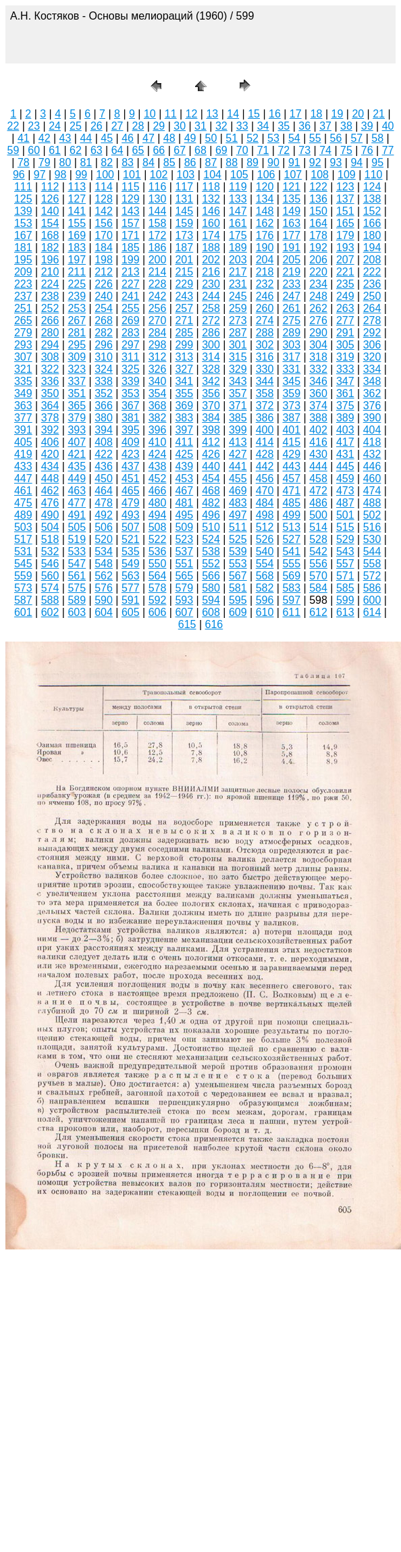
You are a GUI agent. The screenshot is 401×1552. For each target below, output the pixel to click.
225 (77, 284)
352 (104, 393)
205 (291, 259)
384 (211, 417)
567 (238, 575)
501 (345, 515)
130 (158, 199)
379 (77, 417)
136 (318, 199)
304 (318, 345)
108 (320, 174)
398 (211, 430)
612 (318, 612)
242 (158, 296)
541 (291, 551)
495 (184, 515)
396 (158, 430)
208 (372, 259)
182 (50, 247)
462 (50, 490)
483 (238, 503)
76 (367, 150)
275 (291, 320)
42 (44, 138)
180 (372, 235)
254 (104, 308)
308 (50, 357)
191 (291, 247)
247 (291, 296)
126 (50, 199)
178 (318, 235)
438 (158, 466)
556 (318, 563)
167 (23, 235)
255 (131, 308)
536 (158, 551)
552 (211, 563)
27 (117, 126)
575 (77, 588)
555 (291, 563)
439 (184, 466)
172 (158, 235)
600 (372, 600)
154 (50, 223)
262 (318, 308)
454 (211, 478)
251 (23, 308)
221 (345, 272)
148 (265, 211)
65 (138, 150)
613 (345, 612)
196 (50, 259)
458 (318, 478)
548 (104, 563)
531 (23, 551)
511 (238, 527)
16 (275, 114)
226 (104, 284)
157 (131, 223)
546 (50, 563)
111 (23, 186)
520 (104, 539)
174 (211, 235)
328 (211, 369)
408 (104, 442)
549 (131, 563)
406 (50, 442)
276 (318, 320)
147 (238, 211)
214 (158, 272)
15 (254, 114)
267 (77, 320)
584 (318, 588)
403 (345, 430)
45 (107, 138)
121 (291, 186)
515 (345, 527)
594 (211, 600)
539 (238, 551)
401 (291, 430)
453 (184, 478)
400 (265, 430)
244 (211, 296)
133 (238, 199)
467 (184, 490)
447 (23, 478)
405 (23, 442)
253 (77, 308)
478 (104, 503)
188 (211, 247)
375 (345, 405)
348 (372, 381)
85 (169, 162)
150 (318, 211)
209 (23, 272)
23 (34, 126)
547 (77, 563)
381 (131, 417)
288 (265, 332)
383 (184, 417)
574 (50, 588)
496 (211, 515)
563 (131, 575)
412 (211, 442)
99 (81, 174)
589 (77, 600)
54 (294, 138)
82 (107, 162)
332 (318, 369)
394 (104, 430)
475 (23, 503)
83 (128, 162)
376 (372, 405)
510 (211, 527)
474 (372, 490)
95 (377, 162)
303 (291, 345)
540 (265, 551)
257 (184, 308)
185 (131, 247)
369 (184, 405)
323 (77, 369)
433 (23, 466)
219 (291, 272)
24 (55, 126)
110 (374, 174)
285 (184, 332)
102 (159, 174)
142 (104, 211)
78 (24, 162)
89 (252, 162)
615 (187, 624)
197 (77, 259)
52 (252, 138)
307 (23, 357)
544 (372, 551)
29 (159, 126)
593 (184, 600)
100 (105, 174)
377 (23, 417)
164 (318, 223)
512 (265, 527)
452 (158, 478)
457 (291, 478)
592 (158, 600)
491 (77, 515)
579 (184, 588)
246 (265, 296)
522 (158, 539)
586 (372, 588)
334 (372, 369)
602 (50, 612)
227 (131, 284)
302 (265, 345)
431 (345, 454)
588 (50, 600)
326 (158, 369)
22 (13, 126)
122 (318, 186)
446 (372, 466)
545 (23, 563)
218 (265, 272)
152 (372, 211)
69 (221, 150)
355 (184, 393)
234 (318, 284)
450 (104, 478)
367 (131, 405)
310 (104, 357)
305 (345, 345)
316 (265, 357)
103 (186, 174)
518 (50, 539)
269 (131, 320)
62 (76, 150)
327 (184, 369)
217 (238, 272)
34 (263, 126)
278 (372, 320)
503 (23, 527)
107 (293, 174)
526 (265, 539)
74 (325, 150)
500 (318, 515)
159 (184, 223)
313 (184, 357)
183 (77, 247)
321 (23, 369)
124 (372, 186)
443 (291, 466)
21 (379, 114)
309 (77, 357)
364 (50, 405)
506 (104, 527)
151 (345, 211)
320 (372, 357)
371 (238, 405)
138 (372, 199)
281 (77, 332)
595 (238, 600)
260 (265, 308)
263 (345, 308)
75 (346, 150)
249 (345, 296)
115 (131, 186)
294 (50, 345)
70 (242, 150)
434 (50, 466)
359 (291, 393)
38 (346, 126)
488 (372, 503)
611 (291, 612)
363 (23, 405)
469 (238, 490)
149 (291, 211)
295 (77, 345)
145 (184, 211)
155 (77, 223)
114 (104, 186)
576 (104, 588)
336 (50, 381)
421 (77, 454)
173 (184, 235)
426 (211, 454)
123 (345, 186)
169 (77, 235)
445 (345, 466)
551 (184, 563)
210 (50, 272)
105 (239, 174)
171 (131, 235)
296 (104, 345)
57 (356, 138)
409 (131, 442)
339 (131, 381)
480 (158, 503)
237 (23, 296)
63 (96, 150)
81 (86, 162)
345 (291, 381)
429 (291, 454)
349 (23, 393)
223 (23, 284)
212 (104, 272)
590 (104, 600)
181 (23, 247)
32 (221, 126)
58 (377, 138)
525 (238, 539)
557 (345, 563)
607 (184, 612)
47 (148, 138)
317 (291, 357)
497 (238, 515)
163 (291, 223)
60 (34, 150)
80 (65, 162)
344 (265, 381)
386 (265, 417)
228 (158, 284)
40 (388, 126)
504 (50, 527)
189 (238, 247)
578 (158, 588)
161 (238, 223)
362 (372, 393)
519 (77, 539)
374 (318, 405)
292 (372, 332)
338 (104, 381)
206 (318, 259)
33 (242, 126)
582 (265, 588)
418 (372, 442)
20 (358, 114)
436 (104, 466)
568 (265, 575)
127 (77, 199)
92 (315, 162)
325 (131, 369)
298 (158, 345)
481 (184, 503)
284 (158, 332)
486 (318, 503)
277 (345, 320)
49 (190, 138)
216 (211, 272)
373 (291, 405)
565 (184, 575)
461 (23, 490)
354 (158, 393)
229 (184, 284)
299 (184, 345)
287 (238, 332)
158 (158, 223)
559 (23, 575)
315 (238, 357)
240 (104, 296)
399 (238, 430)
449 (77, 478)
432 (372, 454)
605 (131, 612)
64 (117, 150)
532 (50, 551)
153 (23, 223)
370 (211, 405)
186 (158, 247)
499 (291, 515)
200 (158, 259)
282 (104, 332)
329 (238, 369)
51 (231, 138)
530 (372, 539)
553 (238, 563)
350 (50, 393)
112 (50, 186)
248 (318, 296)
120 (265, 186)
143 (131, 211)
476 (50, 503)
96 (19, 174)
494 (158, 515)
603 (77, 612)
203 (238, 259)
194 (372, 247)
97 (40, 174)
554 (265, 563)
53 (273, 138)
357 (238, 393)
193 (345, 247)
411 (184, 442)
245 (238, 296)
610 (265, 612)
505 (77, 527)
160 (211, 223)
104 (212, 174)
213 (131, 272)
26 (96, 126)
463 (77, 490)
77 (388, 150)
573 (23, 588)
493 (131, 515)
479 (131, 503)
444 (318, 466)
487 (345, 503)
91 (294, 162)
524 (211, 539)
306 (372, 345)
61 (55, 150)
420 (50, 454)
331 (291, 369)
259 (238, 308)
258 (211, 308)
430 (318, 454)
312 (158, 357)
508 (158, 527)
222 (372, 272)
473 (345, 490)
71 (263, 150)
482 (211, 503)
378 (50, 417)
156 (104, 223)
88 (231, 162)
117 (184, 186)
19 (337, 114)
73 (304, 150)
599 (345, 600)
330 (265, 369)
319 (345, 357)
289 (291, 332)
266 (50, 320)
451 (131, 478)
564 (158, 575)
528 (318, 539)
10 (150, 114)
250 (372, 296)
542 (318, 551)
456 (265, 478)
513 (291, 527)
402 (318, 430)
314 (211, 357)
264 (372, 308)
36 (304, 126)
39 (367, 126)
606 (158, 612)
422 (104, 454)
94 (356, 162)
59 (13, 150)
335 (23, 381)
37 (325, 126)
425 (184, 454)
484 (265, 503)
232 (265, 284)
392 (50, 430)
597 (291, 600)
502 (372, 515)
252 (50, 308)
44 (86, 138)
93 (336, 162)
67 (179, 150)
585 (345, 588)
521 (131, 539)
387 (291, 417)
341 (184, 381)
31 (200, 126)
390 (372, 417)
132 (211, 199)
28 (138, 126)
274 (265, 320)
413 (238, 442)
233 (291, 284)
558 (372, 563)
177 (291, 235)
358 (265, 393)
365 (77, 405)
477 (77, 503)
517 (23, 539)
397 (184, 430)
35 (283, 126)
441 (238, 466)
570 (318, 575)
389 (345, 417)
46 (128, 138)
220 (318, 272)
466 (158, 490)
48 (169, 138)
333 (345, 369)
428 (265, 454)
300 (211, 345)
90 (273, 162)
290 (318, 332)
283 (131, 332)
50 (211, 138)
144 (158, 211)
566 (211, 575)
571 (345, 575)
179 (345, 235)
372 (265, 405)
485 (291, 503)
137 (345, 199)
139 (23, 211)
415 (291, 442)
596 (265, 600)
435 (77, 466)
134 (265, 199)
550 (158, 563)
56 (336, 138)
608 (211, 612)
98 (61, 174)
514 (318, 527)
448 (50, 478)
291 (345, 332)
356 (211, 393)
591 (131, 600)
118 (211, 186)
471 (291, 490)
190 (265, 247)
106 (266, 174)
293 (23, 345)
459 (345, 478)
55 (315, 138)
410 (158, 442)
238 (50, 296)
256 (158, 308)
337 (77, 381)
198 (104, 259)
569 (291, 575)
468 (211, 490)
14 (233, 114)
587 (23, 600)
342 (211, 381)
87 (211, 162)
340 (158, 381)
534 (104, 551)
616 (214, 624)
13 (212, 114)
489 (23, 515)
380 (104, 417)
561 (77, 575)
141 (77, 211)
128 (104, 199)
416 (318, 442)
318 (318, 357)
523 (184, 539)
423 (131, 454)
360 (318, 393)
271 (184, 320)
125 (23, 199)
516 (372, 527)
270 (158, 320)
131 (184, 199)
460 (372, 478)
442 (265, 466)
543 (345, 551)
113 (77, 186)
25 (76, 126)
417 (345, 442)
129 (131, 199)
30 (179, 126)
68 (200, 150)
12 (192, 114)
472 (318, 490)
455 (238, 478)
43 (65, 138)
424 (158, 454)
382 (158, 417)
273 (238, 320)
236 (372, 284)
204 (265, 259)
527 (291, 539)
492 (104, 515)
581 (238, 588)
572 (372, 575)
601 (23, 612)
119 (238, 186)
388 (318, 417)
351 (77, 393)
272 (211, 320)
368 (158, 405)
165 (345, 223)
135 (291, 199)
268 (104, 320)
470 (265, 490)
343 (238, 381)
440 (211, 466)
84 (148, 162)
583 (291, 588)
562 (104, 575)
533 (77, 551)
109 (347, 174)
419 (23, 454)
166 (372, 223)
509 (184, 527)
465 (131, 490)
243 (184, 296)
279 (23, 332)
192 (318, 247)
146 (211, 211)
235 (345, 284)
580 (211, 588)
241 (131, 296)
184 (104, 247)
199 (131, 259)
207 (345, 259)
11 (171, 114)
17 (296, 114)
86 (190, 162)
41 (24, 138)
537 (184, 551)
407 (77, 442)
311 (131, 357)
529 (345, 539)
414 (265, 442)
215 (184, 272)
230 (211, 284)
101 (132, 174)
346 (318, 381)
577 (131, 588)
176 (265, 235)
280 (50, 332)
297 (131, 345)
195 (23, 259)
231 (238, 284)
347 (345, 381)
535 (131, 551)
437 (131, 466)
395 (131, 430)
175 (238, 235)
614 (372, 612)
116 (158, 186)
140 (50, 211)
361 (345, 393)
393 (77, 430)
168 (50, 235)
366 (104, 405)
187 (184, 247)
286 (211, 332)
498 (265, 515)
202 (211, 259)
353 (131, 393)
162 (265, 223)
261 (291, 308)
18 (317, 114)
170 (104, 235)
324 (104, 369)
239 (77, 296)
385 (238, 417)
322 (50, 369)
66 (159, 150)
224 (50, 284)
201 (184, 259)
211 (77, 272)
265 (23, 320)
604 (104, 612)
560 (50, 575)
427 (238, 454)
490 (50, 515)
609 (238, 612)
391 (23, 430)
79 (44, 162)
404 (372, 430)
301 (238, 345)
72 (283, 150)
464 (104, 490)
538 (211, 551)
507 (131, 527)
